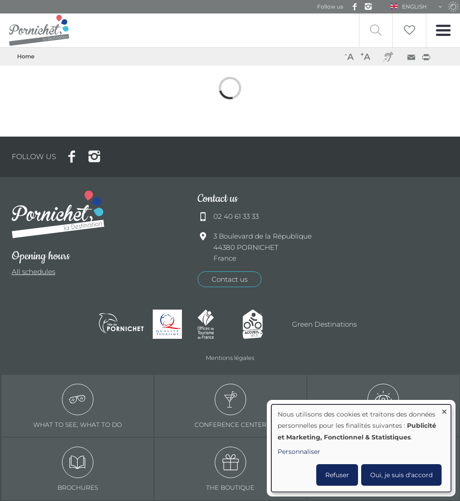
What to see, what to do (77, 406)
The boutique (230, 469)
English (414, 6)
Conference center (230, 406)
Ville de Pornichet (121, 324)
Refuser (337, 475)
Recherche (375, 30)
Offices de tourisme (216, 324)
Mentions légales (230, 357)
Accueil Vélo (261, 324)
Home (26, 56)
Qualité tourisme (171, 324)
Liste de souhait (409, 30)
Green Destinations (324, 324)
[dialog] (361, 448)
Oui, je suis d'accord (401, 475)
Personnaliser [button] (299, 452)
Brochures (78, 469)
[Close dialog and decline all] (444, 410)
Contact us (230, 279)
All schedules (33, 271)
